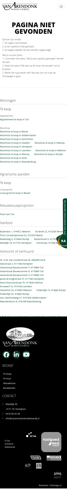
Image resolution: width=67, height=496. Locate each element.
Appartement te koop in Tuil (14, 119)
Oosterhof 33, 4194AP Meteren (16, 290)
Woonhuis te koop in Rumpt (48, 154)
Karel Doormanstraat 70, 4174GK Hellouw (21, 282)
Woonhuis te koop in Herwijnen (16, 146)
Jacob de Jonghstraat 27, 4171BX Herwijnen (22, 278)
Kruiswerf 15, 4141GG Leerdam (16, 286)
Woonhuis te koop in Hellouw (50, 142)
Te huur (7, 378)
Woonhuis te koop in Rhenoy (14, 154)
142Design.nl (55, 485)
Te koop (7, 373)
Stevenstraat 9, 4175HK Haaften (50, 239)
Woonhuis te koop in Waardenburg (18, 161)
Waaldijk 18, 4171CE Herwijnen (16, 242)
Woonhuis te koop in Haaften (15, 142)
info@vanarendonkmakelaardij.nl (22, 418)
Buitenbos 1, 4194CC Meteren (15, 231)
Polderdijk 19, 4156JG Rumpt (51, 290)
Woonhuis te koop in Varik (13, 157)
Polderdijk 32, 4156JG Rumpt (14, 293)
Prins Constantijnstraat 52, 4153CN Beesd (21, 235)
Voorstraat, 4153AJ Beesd (49, 242)
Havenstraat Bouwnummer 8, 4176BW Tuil (22, 271)
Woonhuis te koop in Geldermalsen (18, 135)
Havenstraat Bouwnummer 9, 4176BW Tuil (22, 275)
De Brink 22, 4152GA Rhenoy (50, 231)
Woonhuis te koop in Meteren (51, 150)
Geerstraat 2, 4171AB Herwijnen (16, 263)
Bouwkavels (9, 387)
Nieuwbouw (9, 383)
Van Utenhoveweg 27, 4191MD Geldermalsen (23, 297)
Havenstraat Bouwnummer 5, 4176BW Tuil (22, 267)
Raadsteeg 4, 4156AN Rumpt (14, 239)
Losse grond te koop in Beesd (15, 192)
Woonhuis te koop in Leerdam (15, 150)
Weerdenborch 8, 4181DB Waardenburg (20, 301)
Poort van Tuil (7, 214)
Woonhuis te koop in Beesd (14, 131)
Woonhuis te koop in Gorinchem (16, 139)
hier (42, 72)
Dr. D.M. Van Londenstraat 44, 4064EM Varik (22, 259)
